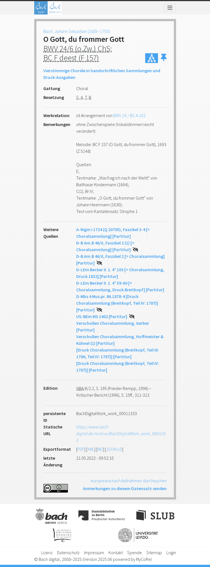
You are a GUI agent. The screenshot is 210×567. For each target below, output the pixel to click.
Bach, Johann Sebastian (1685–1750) (76, 31)
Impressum (94, 552)
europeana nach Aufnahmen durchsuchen (129, 480)
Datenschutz (68, 552)
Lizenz (47, 552)
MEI (100, 449)
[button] (164, 58)
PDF (80, 449)
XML (90, 449)
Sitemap (154, 552)
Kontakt (115, 552)
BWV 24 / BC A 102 (129, 115)
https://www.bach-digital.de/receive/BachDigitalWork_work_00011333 (120, 433)
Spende (134, 552)
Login (171, 552)
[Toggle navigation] (170, 8)
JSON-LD (114, 449)
